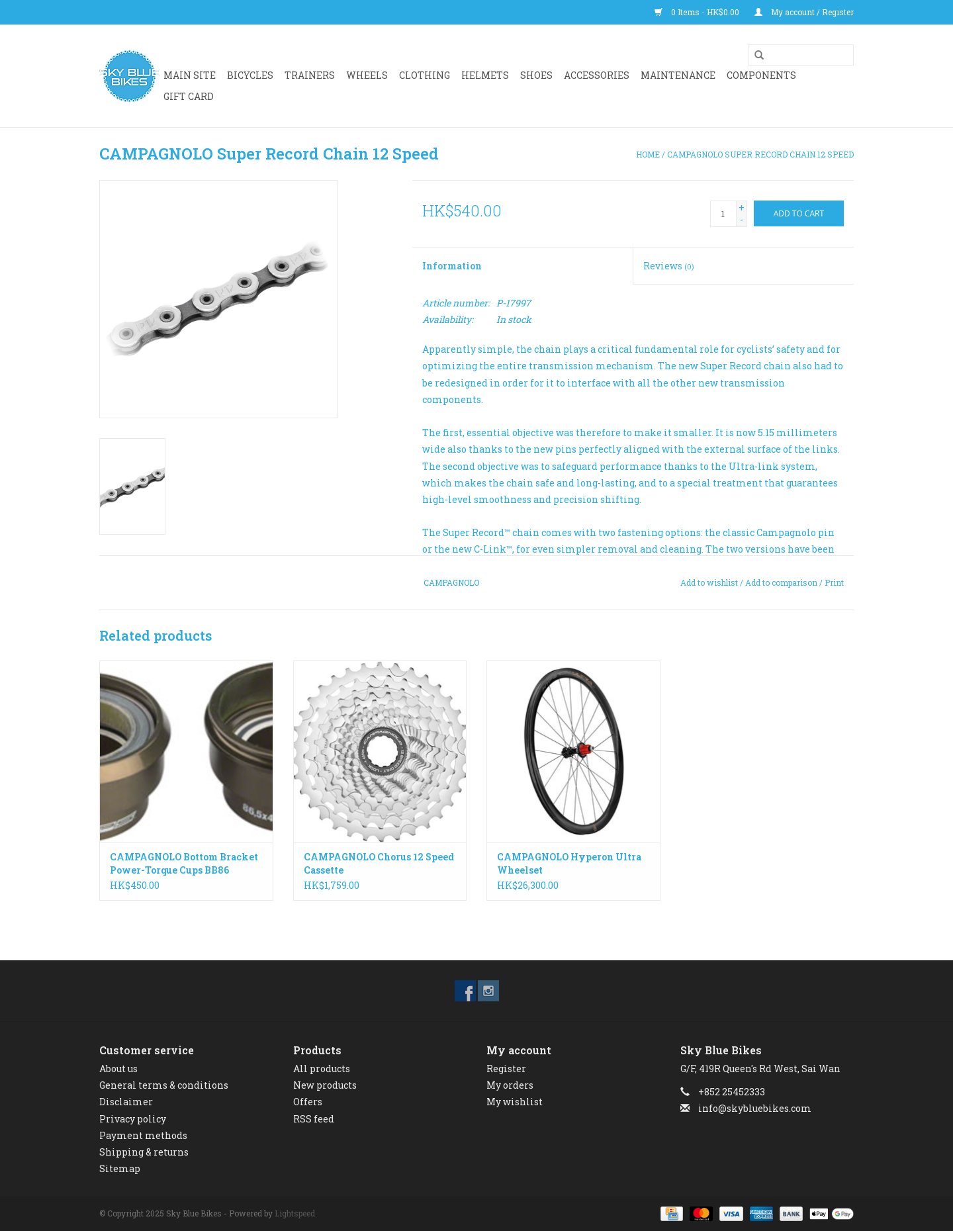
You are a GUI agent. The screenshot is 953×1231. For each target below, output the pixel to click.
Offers (307, 1101)
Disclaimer (126, 1101)
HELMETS (485, 75)
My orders (509, 1085)
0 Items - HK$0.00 (698, 12)
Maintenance (678, 75)
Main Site (189, 75)
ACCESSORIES (596, 75)
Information (452, 265)
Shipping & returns (144, 1152)
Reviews (668, 265)
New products (325, 1085)
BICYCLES (250, 75)
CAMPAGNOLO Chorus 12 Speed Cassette (379, 863)
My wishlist (514, 1101)
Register (506, 1068)
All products (321, 1068)
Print (834, 582)
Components (761, 75)
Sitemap (119, 1168)
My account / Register (804, 12)
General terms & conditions (163, 1085)
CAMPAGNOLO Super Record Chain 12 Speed (760, 154)
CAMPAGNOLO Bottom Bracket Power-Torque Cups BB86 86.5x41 (184, 863)
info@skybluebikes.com (754, 1108)
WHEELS (367, 75)
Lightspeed (295, 1213)
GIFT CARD (188, 96)
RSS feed (313, 1119)
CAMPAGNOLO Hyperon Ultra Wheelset (569, 863)
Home (648, 154)
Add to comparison (782, 582)
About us (118, 1068)
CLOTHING (424, 75)
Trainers (310, 75)
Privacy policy (132, 1119)
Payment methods (143, 1135)
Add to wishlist (709, 582)
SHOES (536, 75)
